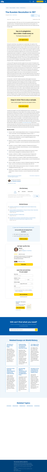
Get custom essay (23, 106)
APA (15, 191)
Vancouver (30, 191)
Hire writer (23, 264)
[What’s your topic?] (23, 276)
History (18, 7)
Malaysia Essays (15, 405)
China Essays (9, 405)
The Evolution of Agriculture (34, 175)
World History (22, 7)
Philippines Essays (22, 405)
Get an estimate (23, 294)
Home (7, 7)
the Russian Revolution (26, 122)
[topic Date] (20, 280)
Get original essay (23, 39)
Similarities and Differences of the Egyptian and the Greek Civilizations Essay (23, 206)
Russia (11, 14)
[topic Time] (30, 280)
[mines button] (15, 284)
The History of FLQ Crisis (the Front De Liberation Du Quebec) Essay (35, 370)
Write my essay (23, 238)
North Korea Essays (30, 405)
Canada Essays (36, 405)
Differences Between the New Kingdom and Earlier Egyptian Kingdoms (14, 176)
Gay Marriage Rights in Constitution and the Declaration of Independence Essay (23, 371)
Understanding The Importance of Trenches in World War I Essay (23, 346)
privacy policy (21, 290)
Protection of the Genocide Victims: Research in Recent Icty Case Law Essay (11, 371)
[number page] (23, 284)
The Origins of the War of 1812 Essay (35, 345)
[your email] (23, 288)
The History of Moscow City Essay (10, 345)
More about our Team (12, 183)
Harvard (24, 191)
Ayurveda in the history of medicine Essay (17, 214)
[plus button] (32, 284)
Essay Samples (12, 7)
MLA (19, 191)
